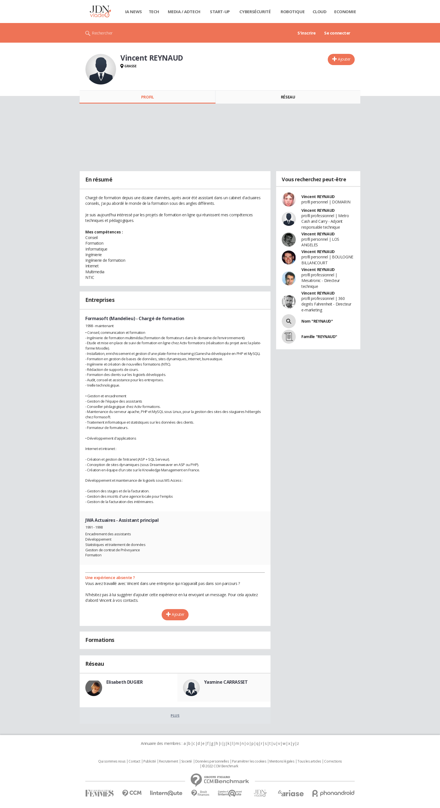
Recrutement (168, 761)
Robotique (292, 11)
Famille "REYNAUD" (319, 336)
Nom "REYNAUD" (317, 321)
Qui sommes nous (111, 761)
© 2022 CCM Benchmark (220, 766)
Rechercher (102, 33)
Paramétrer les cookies (249, 761)
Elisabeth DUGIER (124, 682)
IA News (133, 11)
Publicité (149, 761)
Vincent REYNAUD (318, 196)
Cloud (320, 11)
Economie (345, 11)
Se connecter (337, 33)
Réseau (288, 97)
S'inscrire (306, 33)
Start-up (220, 11)
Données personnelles (212, 761)
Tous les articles (309, 761)
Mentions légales (281, 761)
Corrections (333, 761)
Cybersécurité (255, 11)
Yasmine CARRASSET (226, 682)
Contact (134, 761)
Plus (175, 715)
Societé (186, 761)
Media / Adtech (184, 11)
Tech (154, 11)
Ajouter (344, 59)
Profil (147, 97)
